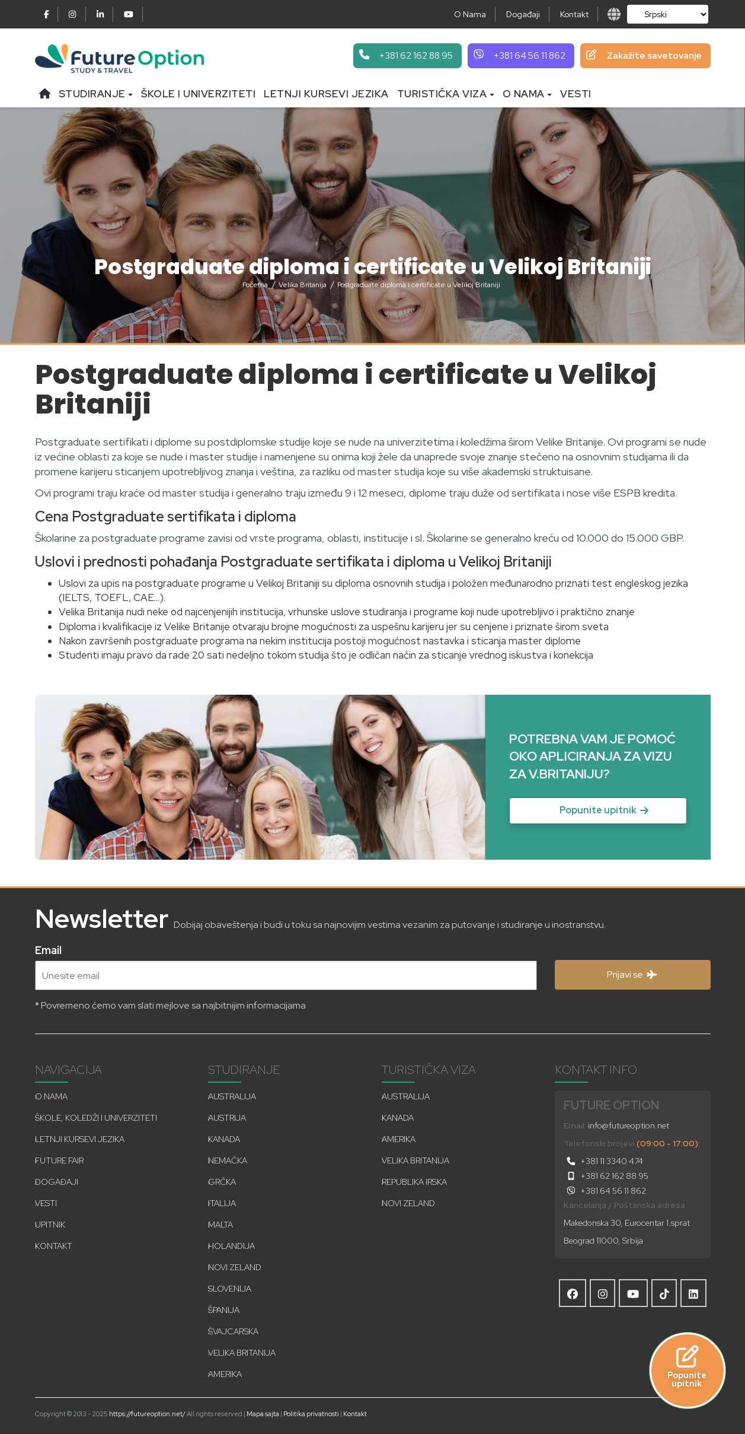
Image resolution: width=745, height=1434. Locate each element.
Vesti (575, 93)
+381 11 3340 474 (603, 1161)
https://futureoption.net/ (147, 1414)
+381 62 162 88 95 (606, 1176)
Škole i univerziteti (198, 93)
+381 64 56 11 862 (605, 1190)
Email (48, 949)
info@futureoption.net (628, 1125)
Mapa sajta (263, 1414)
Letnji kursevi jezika (326, 93)
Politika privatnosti (311, 1414)
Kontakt (574, 14)
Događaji (523, 14)
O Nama (470, 14)
